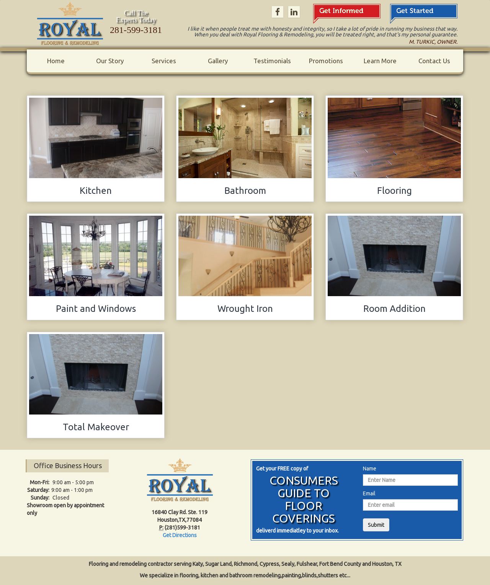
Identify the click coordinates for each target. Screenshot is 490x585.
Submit (376, 525)
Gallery (218, 60)
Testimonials (272, 60)
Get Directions (180, 535)
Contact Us (434, 60)
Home (56, 60)
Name (369, 468)
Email (369, 493)
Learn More (380, 60)
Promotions (326, 60)
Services (164, 60)
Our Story (110, 60)
